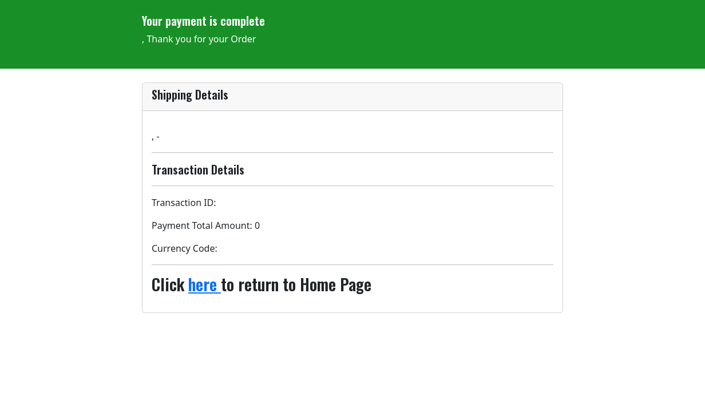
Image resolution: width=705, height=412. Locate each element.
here (204, 284)
